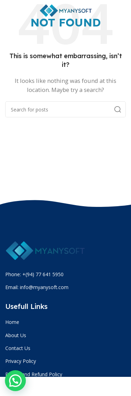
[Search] (65, 109)
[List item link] (66, 322)
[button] (15, 380)
